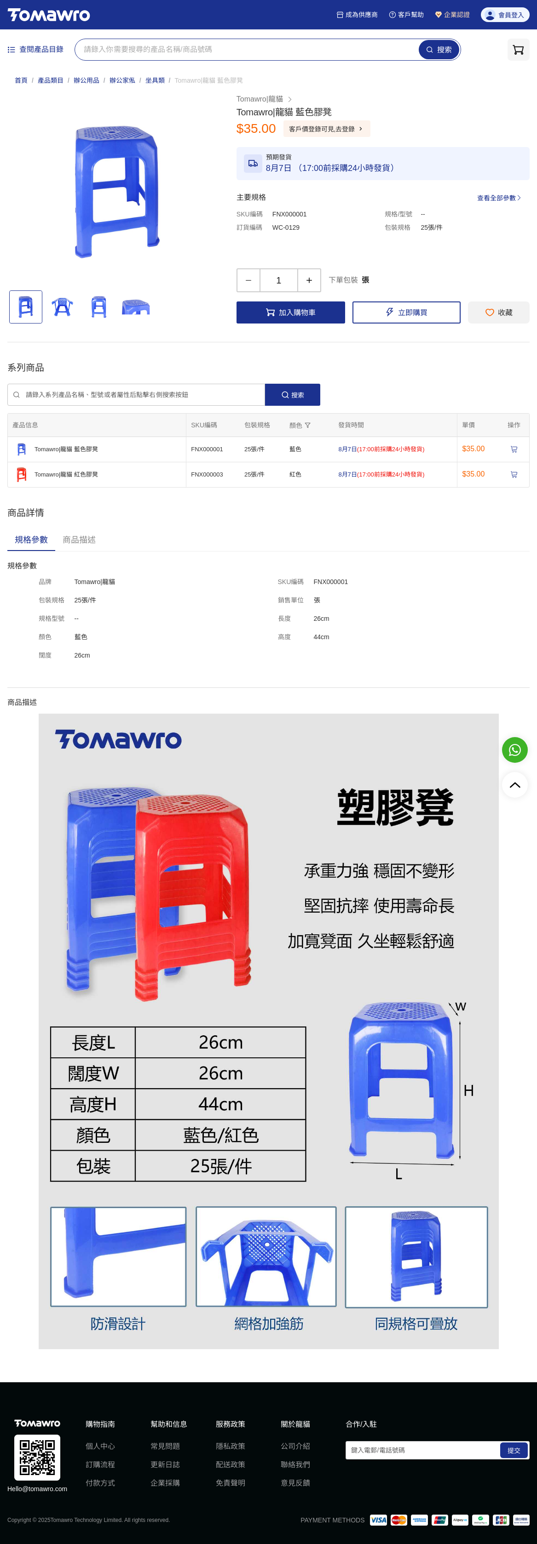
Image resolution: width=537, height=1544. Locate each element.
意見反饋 (295, 1483)
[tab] (31, 540)
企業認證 (452, 14)
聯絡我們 (295, 1465)
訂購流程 (100, 1465)
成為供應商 (357, 14)
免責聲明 (230, 1483)
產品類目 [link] (51, 80)
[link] (208, 80)
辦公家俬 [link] (122, 80)
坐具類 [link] (155, 80)
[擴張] (301, 425)
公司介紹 (295, 1446)
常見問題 (165, 1446)
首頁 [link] (21, 80)
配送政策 (230, 1465)
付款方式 (100, 1483)
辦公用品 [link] (86, 80)
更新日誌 (165, 1465)
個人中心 (100, 1446)
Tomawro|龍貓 (265, 99)
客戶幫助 (406, 14)
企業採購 (165, 1483)
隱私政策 (230, 1446)
